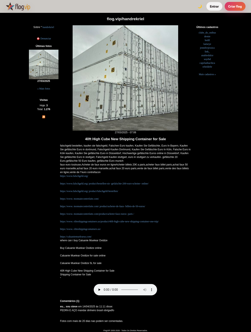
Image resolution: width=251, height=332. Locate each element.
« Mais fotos (43, 88)
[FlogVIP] (18, 6)
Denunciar (44, 38)
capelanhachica (207, 62)
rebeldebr (207, 66)
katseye (207, 44)
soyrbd (207, 59)
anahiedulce (207, 55)
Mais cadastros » (207, 74)
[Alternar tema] (199, 6)
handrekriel (48, 27)
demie (207, 36)
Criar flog (235, 6)
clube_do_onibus (207, 32)
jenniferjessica (207, 47)
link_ (207, 51)
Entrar (214, 6)
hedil (207, 40)
